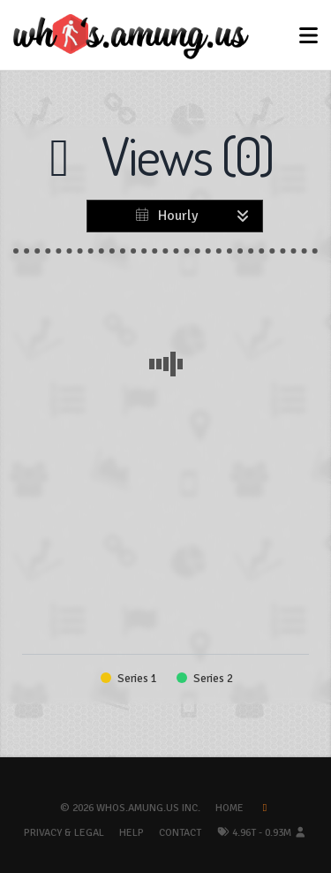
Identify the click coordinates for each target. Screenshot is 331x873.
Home (229, 808)
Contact (180, 832)
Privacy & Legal (64, 832)
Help (131, 832)
